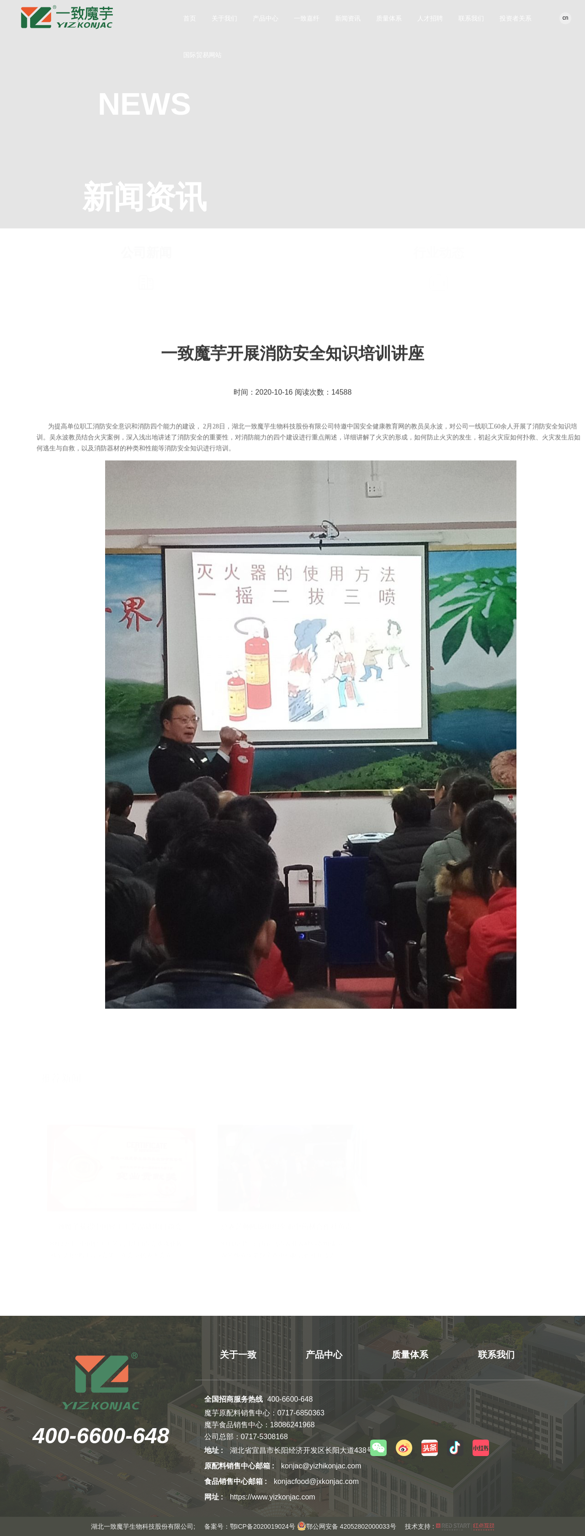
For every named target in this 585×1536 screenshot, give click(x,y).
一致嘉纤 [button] (306, 18)
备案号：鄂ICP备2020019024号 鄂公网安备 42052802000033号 (300, 1526)
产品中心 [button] (265, 18)
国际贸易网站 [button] (202, 54)
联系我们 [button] (471, 18)
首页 (189, 18)
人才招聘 (430, 18)
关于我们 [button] (224, 18)
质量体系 (389, 18)
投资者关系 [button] (516, 18)
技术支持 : (449, 1526)
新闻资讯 (348, 18)
